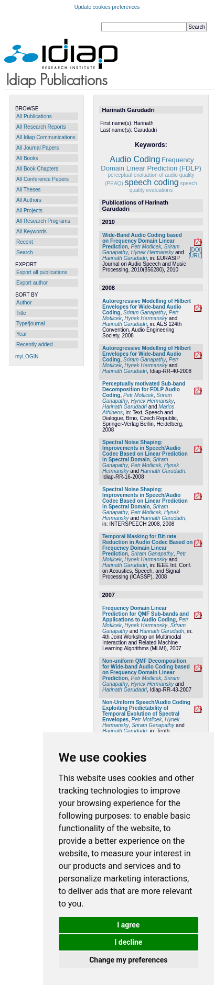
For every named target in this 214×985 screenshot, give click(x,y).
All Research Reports (41, 127)
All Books (27, 158)
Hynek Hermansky (152, 252)
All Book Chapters (37, 169)
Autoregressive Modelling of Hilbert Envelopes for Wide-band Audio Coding (146, 306)
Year (21, 334)
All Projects (29, 210)
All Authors (28, 200)
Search (24, 252)
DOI (195, 250)
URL (195, 255)
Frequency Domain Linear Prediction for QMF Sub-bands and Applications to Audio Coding (145, 613)
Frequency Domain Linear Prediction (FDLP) (151, 164)
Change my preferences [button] (128, 960)
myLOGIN (26, 356)
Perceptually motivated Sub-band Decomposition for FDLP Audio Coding (143, 389)
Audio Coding (135, 159)
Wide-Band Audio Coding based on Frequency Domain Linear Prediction (142, 241)
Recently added (34, 344)
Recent (24, 242)
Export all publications (41, 272)
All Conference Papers (42, 179)
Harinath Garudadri (124, 258)
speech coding (152, 182)
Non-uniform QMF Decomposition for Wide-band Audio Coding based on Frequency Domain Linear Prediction (146, 669)
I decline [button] (128, 942)
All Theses (28, 190)
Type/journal (30, 323)
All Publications (34, 116)
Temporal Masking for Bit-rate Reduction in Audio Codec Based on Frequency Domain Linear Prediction (147, 545)
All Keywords (31, 231)
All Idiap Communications (46, 137)
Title (21, 313)
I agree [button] (128, 925)
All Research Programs (43, 221)
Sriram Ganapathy (144, 312)
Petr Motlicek (146, 247)
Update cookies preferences (107, 7)
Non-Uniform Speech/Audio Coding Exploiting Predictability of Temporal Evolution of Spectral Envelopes (146, 710)
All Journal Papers (37, 148)
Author (23, 302)
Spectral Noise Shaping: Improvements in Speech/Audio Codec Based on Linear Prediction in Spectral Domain (145, 450)
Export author (32, 283)
